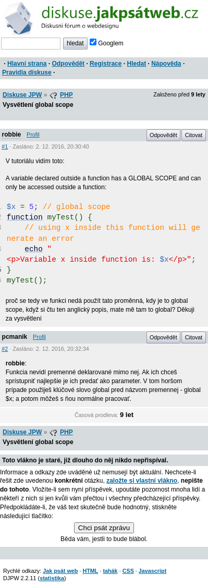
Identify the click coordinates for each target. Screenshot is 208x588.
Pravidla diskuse (27, 72)
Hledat (136, 63)
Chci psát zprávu (104, 528)
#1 (5, 146)
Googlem (107, 43)
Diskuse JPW (22, 95)
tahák (110, 571)
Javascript (152, 571)
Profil (33, 134)
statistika (52, 578)
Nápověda (166, 63)
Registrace (105, 63)
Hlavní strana (26, 63)
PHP (66, 95)
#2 (5, 349)
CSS (128, 571)
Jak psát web (60, 571)
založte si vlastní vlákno (141, 480)
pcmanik (15, 336)
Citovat (194, 135)
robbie (11, 134)
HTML (90, 571)
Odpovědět (68, 63)
